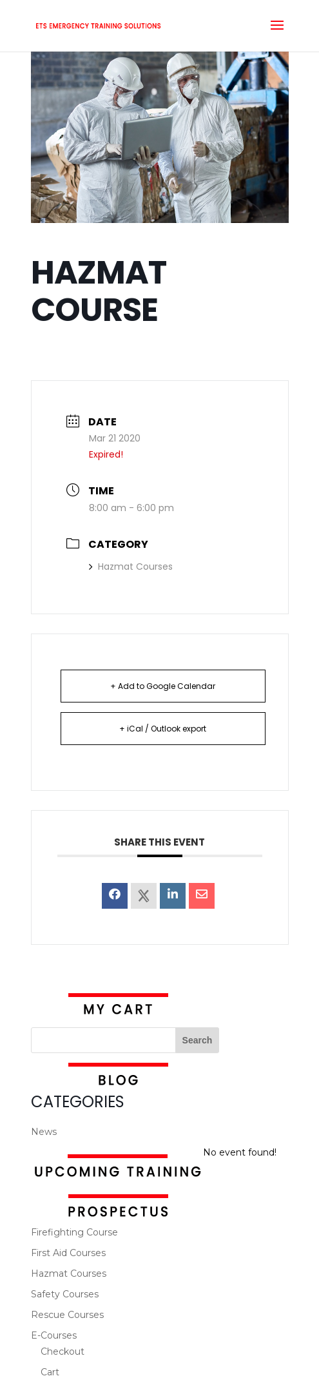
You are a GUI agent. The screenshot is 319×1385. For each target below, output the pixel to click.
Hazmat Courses (131, 566)
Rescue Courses (67, 1315)
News (44, 1132)
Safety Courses (65, 1294)
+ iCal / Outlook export (162, 728)
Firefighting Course (74, 1232)
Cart (50, 1372)
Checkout (62, 1351)
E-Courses (54, 1335)
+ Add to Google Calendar (162, 686)
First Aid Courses (68, 1253)
